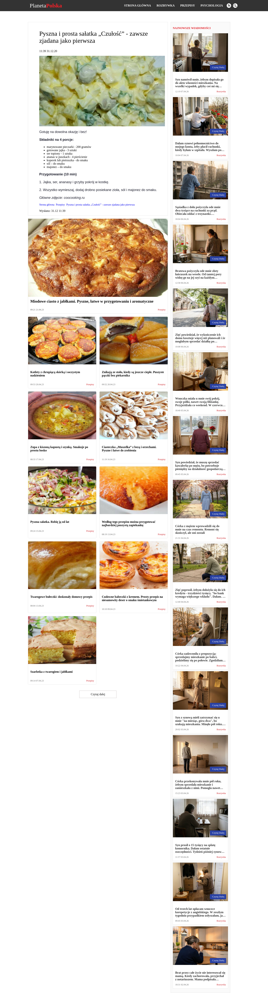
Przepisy (187, 5)
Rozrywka (166, 5)
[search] (235, 5)
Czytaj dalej (98, 694)
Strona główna (137, 5)
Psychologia (212, 5)
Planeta (46, 5)
